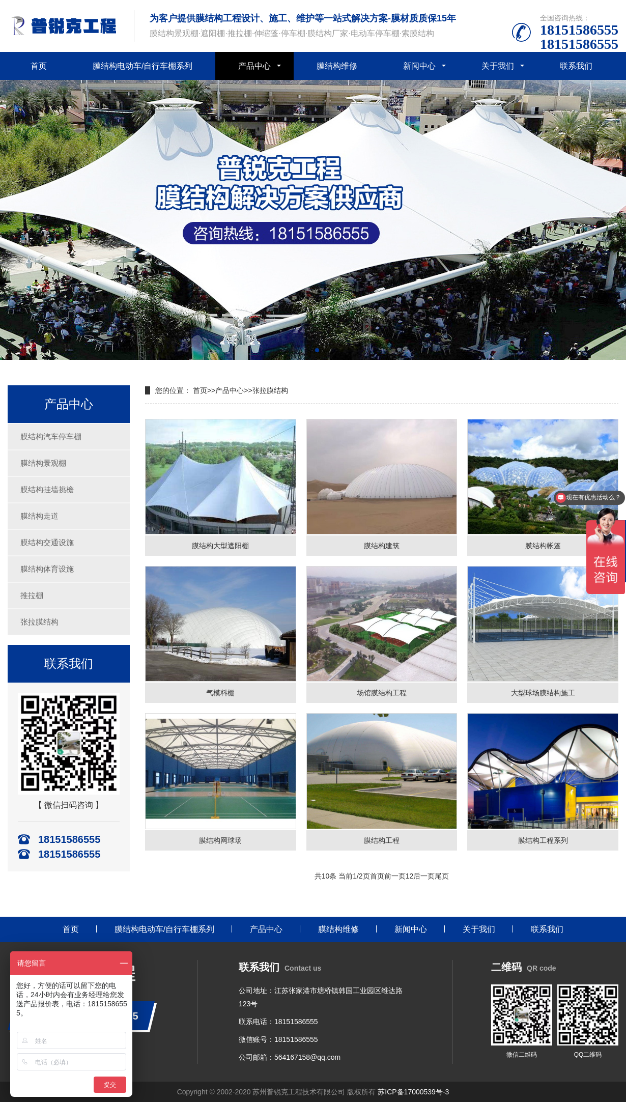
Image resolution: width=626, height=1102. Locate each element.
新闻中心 (419, 66)
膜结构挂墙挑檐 (47, 489)
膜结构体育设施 (47, 568)
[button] (309, 350)
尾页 (442, 876)
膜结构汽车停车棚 (50, 436)
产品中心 (254, 66)
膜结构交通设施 (47, 542)
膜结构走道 (39, 516)
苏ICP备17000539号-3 (413, 1092)
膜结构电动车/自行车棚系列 (142, 66)
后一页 (424, 876)
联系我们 (576, 66)
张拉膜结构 (39, 621)
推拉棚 (31, 595)
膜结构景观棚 (43, 463)
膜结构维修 (337, 66)
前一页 (395, 876)
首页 (39, 66)
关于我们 (497, 66)
